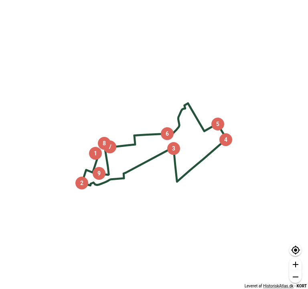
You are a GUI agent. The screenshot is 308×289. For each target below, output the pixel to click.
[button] (295, 250)
